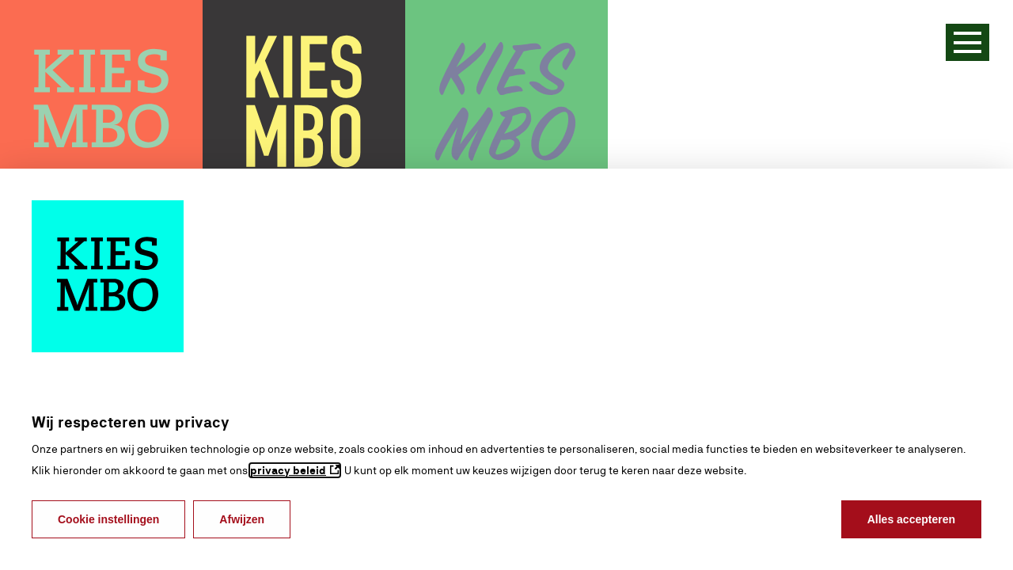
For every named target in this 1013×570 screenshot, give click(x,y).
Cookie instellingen (108, 519)
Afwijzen (241, 519)
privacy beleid (288, 470)
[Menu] (967, 42)
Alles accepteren (911, 519)
